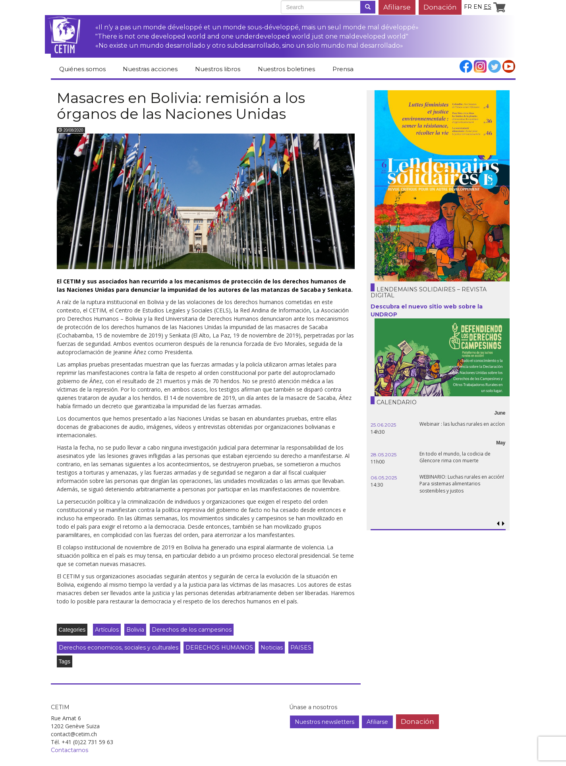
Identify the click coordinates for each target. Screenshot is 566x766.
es (487, 6)
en (477, 6)
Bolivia (135, 629)
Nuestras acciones (150, 69)
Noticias (272, 647)
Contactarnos (69, 750)
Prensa (343, 69)
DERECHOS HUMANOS (219, 647)
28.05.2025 (383, 455)
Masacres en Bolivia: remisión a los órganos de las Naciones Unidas (181, 105)
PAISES (300, 647)
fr (468, 6)
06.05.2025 (384, 478)
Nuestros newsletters (324, 721)
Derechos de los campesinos (192, 629)
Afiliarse (397, 7)
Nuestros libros (217, 69)
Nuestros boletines (286, 69)
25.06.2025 (383, 425)
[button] (503, 523)
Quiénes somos (82, 69)
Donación (440, 7)
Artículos (107, 629)
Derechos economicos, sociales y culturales (118, 647)
